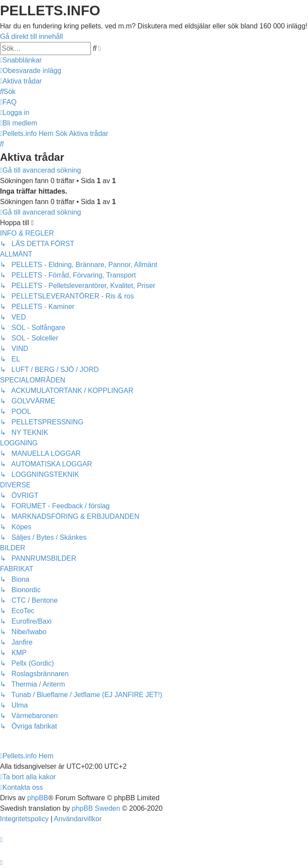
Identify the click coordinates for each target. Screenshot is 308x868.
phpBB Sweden (96, 808)
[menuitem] (30, 70)
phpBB (37, 798)
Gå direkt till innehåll (31, 36)
